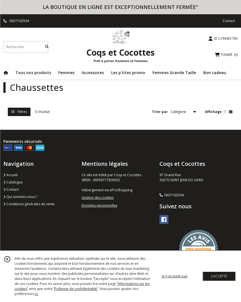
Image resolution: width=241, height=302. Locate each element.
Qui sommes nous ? (20, 196)
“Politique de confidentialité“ (75, 288)
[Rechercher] (47, 46)
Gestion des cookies (98, 197)
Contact (229, 20)
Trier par (160, 111)
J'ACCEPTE (219, 276)
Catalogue (13, 182)
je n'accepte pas (174, 276)
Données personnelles (99, 205)
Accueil (10, 175)
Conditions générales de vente (29, 204)
